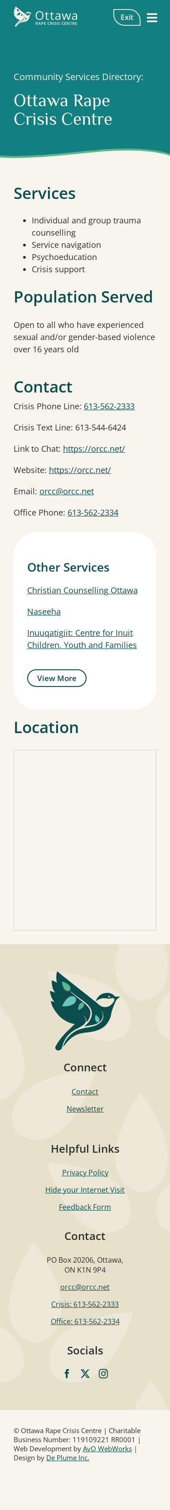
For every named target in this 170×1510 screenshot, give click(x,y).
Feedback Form (85, 1207)
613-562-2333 (109, 406)
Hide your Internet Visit (85, 1190)
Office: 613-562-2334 (85, 1321)
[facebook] (67, 1373)
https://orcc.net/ (94, 448)
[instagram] (103, 1373)
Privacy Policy (85, 1173)
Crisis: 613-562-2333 (85, 1304)
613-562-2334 (93, 512)
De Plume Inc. (67, 1457)
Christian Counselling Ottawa (82, 590)
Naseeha (44, 611)
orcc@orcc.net (66, 491)
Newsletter (85, 1109)
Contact (85, 1092)
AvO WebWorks (107, 1448)
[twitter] (85, 1373)
